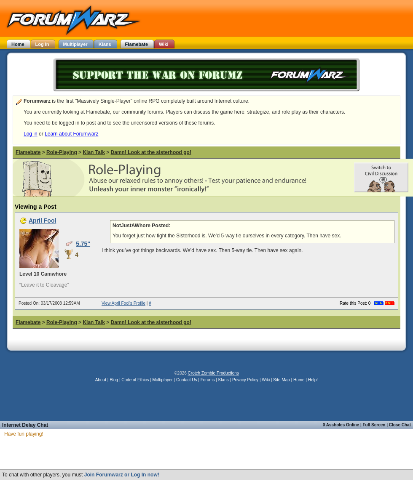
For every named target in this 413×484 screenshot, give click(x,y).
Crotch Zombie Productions (213, 373)
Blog (114, 380)
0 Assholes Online (341, 425)
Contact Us (186, 380)
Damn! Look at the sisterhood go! (151, 152)
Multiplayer (163, 380)
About (100, 380)
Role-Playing (61, 152)
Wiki (266, 380)
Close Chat (400, 425)
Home (299, 380)
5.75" (83, 243)
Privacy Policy (245, 380)
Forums (208, 380)
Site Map (281, 380)
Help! (313, 380)
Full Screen (374, 425)
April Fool (42, 220)
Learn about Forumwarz (71, 134)
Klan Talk (94, 152)
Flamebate (28, 152)
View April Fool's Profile (123, 303)
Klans (223, 380)
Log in (31, 134)
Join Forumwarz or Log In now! (121, 475)
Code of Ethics (135, 380)
